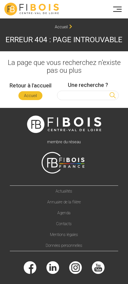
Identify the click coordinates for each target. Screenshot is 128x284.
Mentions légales (64, 234)
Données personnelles (64, 245)
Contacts (64, 223)
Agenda (63, 212)
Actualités (64, 191)
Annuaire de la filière (64, 202)
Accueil (61, 27)
